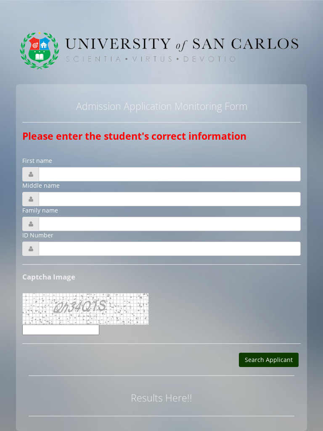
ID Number (37, 235)
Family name (40, 210)
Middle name (41, 185)
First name (37, 161)
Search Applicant (269, 360)
